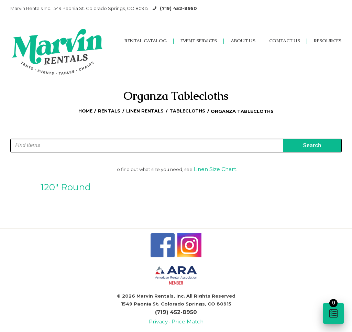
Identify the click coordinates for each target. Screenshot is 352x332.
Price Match (186, 318)
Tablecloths (188, 111)
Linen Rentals (145, 111)
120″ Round (66, 185)
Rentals (109, 111)
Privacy (161, 318)
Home (84, 111)
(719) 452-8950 (178, 8)
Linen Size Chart (215, 168)
